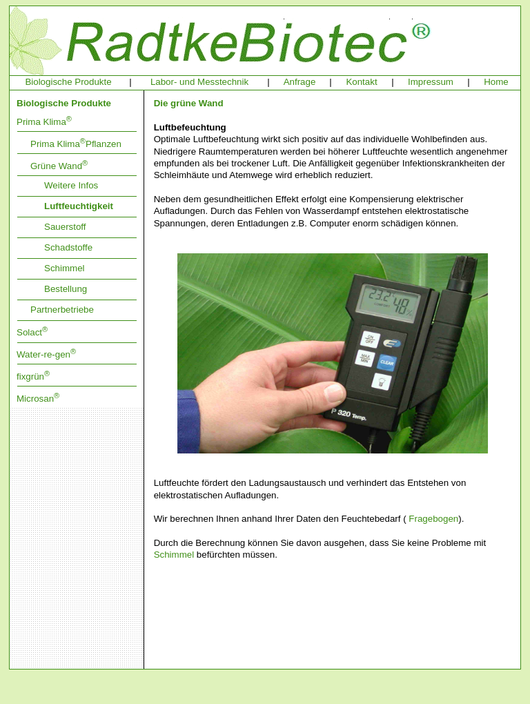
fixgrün (33, 376)
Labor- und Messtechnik (199, 82)
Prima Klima (44, 122)
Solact (32, 332)
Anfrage (300, 82)
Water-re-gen (46, 354)
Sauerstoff (65, 227)
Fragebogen (433, 519)
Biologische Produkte (68, 82)
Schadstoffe (68, 247)
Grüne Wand (59, 166)
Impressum (430, 82)
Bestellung (65, 289)
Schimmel (64, 268)
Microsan (38, 398)
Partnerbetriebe (62, 309)
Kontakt (361, 82)
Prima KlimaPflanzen (75, 144)
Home (496, 82)
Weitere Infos (71, 185)
